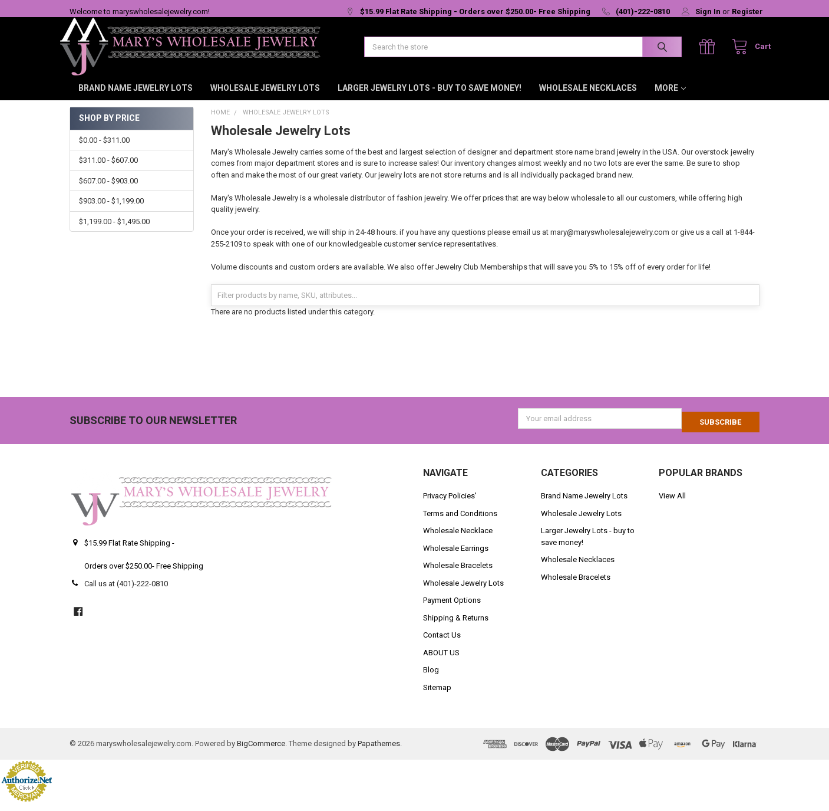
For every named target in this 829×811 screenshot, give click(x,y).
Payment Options (452, 608)
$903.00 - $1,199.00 (111, 212)
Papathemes (379, 751)
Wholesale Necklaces (588, 99)
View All (672, 504)
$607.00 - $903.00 (108, 192)
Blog (431, 678)
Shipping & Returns (455, 626)
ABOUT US (441, 660)
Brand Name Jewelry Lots (135, 99)
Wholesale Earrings (455, 556)
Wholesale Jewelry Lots (265, 99)
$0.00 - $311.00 (104, 151)
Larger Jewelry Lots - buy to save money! (429, 99)
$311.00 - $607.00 (108, 172)
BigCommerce (261, 751)
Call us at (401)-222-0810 (126, 591)
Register (747, 11)
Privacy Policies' (450, 504)
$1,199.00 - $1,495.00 (114, 233)
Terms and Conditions (460, 521)
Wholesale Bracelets (458, 573)
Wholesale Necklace (458, 538)
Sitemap (437, 695)
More (670, 99)
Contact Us (442, 643)
